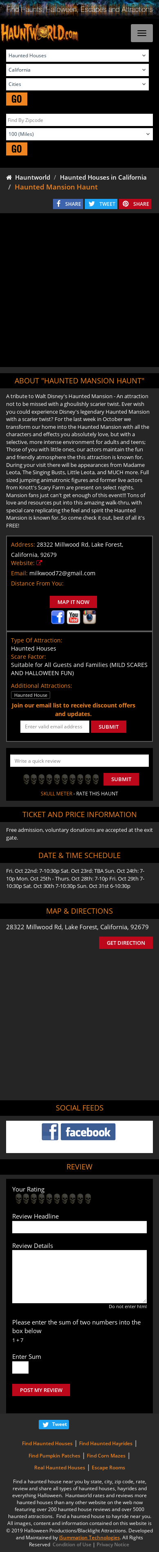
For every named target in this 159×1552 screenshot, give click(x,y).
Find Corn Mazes (106, 1455)
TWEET (107, 203)
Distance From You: (37, 583)
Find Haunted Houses (47, 1443)
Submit (121, 779)
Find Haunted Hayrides (105, 1443)
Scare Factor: (28, 656)
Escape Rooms (108, 1467)
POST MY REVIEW (41, 1390)
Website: (23, 563)
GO (16, 98)
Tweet (59, 1424)
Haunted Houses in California (103, 177)
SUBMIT (109, 726)
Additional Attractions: (41, 685)
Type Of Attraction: (36, 640)
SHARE (73, 203)
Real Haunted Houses (59, 1467)
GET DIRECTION (126, 942)
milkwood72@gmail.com (62, 573)
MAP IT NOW (73, 602)
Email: (19, 573)
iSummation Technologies (89, 1537)
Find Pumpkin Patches (54, 1455)
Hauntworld (28, 177)
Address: (23, 544)
